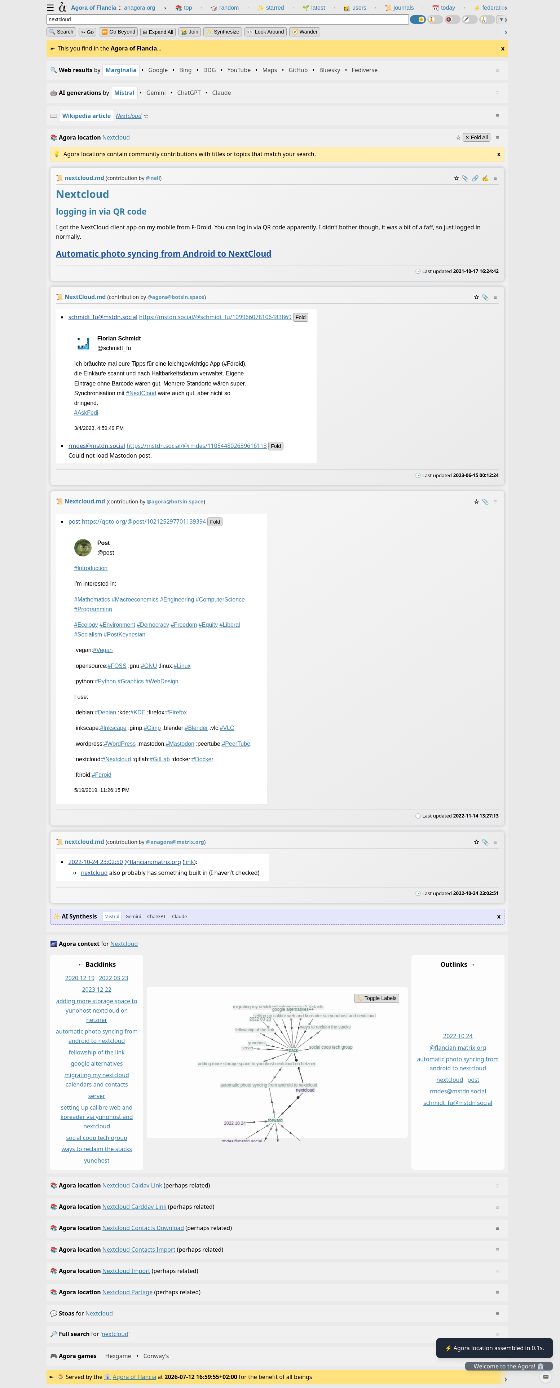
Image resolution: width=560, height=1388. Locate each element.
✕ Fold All (476, 137)
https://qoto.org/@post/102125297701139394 (144, 521)
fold (301, 317)
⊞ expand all (158, 32)
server (96, 1096)
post (74, 521)
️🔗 (475, 178)
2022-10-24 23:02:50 (96, 862)
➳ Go (87, 32)
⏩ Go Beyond (118, 32)
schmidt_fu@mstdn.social (103, 317)
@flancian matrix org (457, 1048)
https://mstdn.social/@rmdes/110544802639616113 (197, 446)
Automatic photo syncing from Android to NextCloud (164, 253)
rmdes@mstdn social (457, 1091)
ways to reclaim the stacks (96, 1149)
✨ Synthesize (222, 32)
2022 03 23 (113, 978)
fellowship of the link (97, 1052)
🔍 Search (61, 32)
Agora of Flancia (134, 1377)
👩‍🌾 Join (189, 32)
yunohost (97, 1160)
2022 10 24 (458, 1036)
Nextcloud (128, 116)
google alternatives (97, 1063)
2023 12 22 (96, 989)
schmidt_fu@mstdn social (457, 1103)
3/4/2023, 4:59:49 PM (99, 428)
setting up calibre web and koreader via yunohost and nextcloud (97, 1116)
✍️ (485, 178)
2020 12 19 (80, 978)
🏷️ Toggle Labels (377, 998)
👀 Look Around (265, 32)
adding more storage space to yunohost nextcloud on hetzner (96, 1010)
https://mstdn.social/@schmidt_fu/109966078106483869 (215, 317)
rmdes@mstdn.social (97, 446)
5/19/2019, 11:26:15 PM (102, 790)
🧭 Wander (305, 32)
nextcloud (94, 873)
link (189, 862)
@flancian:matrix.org (152, 862)
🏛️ (107, 1377)
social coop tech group (96, 1137)
